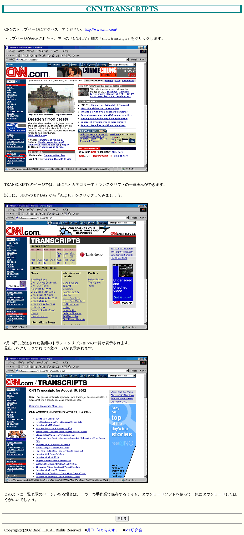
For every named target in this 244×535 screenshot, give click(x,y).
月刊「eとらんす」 (103, 530)
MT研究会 (133, 530)
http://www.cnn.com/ (101, 29)
